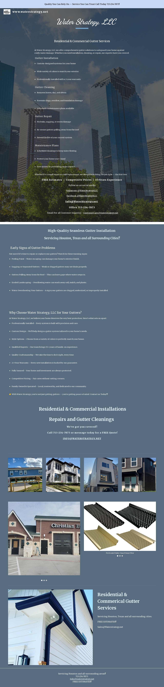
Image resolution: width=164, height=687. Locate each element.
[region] (82, 4)
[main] (82, 115)
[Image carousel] (44, 541)
